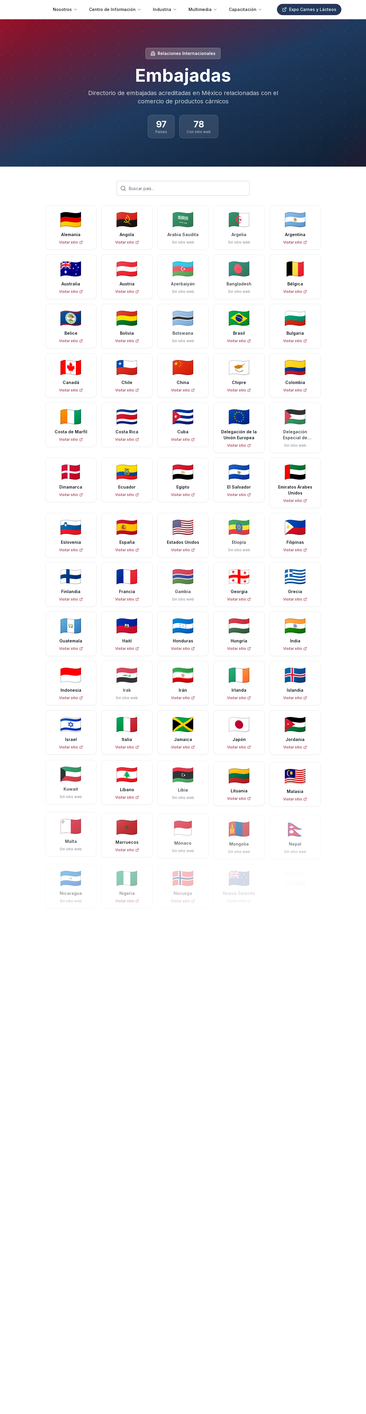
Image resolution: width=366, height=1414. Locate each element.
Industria (165, 9)
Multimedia (203, 9)
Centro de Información (115, 9)
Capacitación (245, 9)
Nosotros (65, 9)
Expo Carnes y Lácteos (309, 9)
